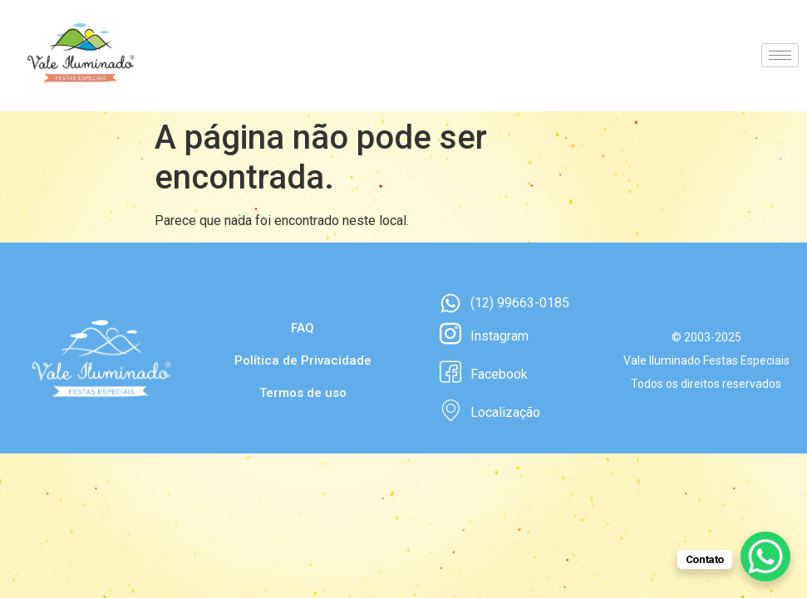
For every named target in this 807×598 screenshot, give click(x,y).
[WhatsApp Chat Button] (765, 556)
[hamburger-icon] (780, 55)
